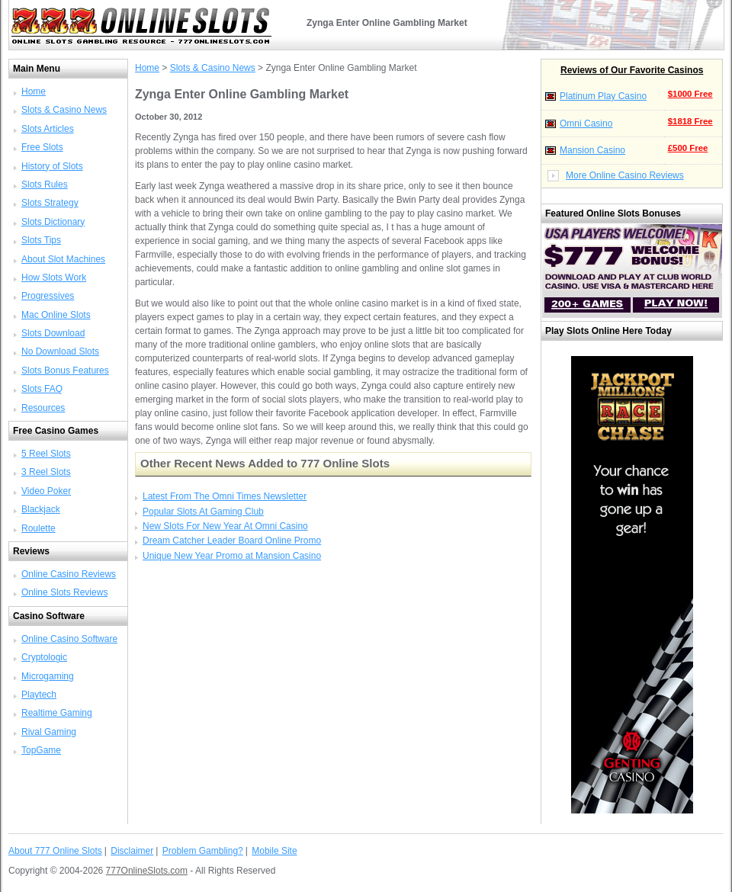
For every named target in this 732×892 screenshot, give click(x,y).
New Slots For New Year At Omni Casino (225, 526)
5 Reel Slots (46, 453)
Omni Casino (586, 123)
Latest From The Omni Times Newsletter (225, 496)
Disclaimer (132, 850)
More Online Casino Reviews (625, 175)
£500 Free (688, 147)
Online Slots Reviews (64, 592)
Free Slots (42, 147)
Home (33, 91)
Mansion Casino (592, 150)
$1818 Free (690, 121)
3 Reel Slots (46, 472)
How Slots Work (53, 277)
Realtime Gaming (56, 713)
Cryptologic (44, 657)
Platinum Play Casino (603, 96)
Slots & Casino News (64, 109)
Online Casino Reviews (68, 574)
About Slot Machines (63, 259)
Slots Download (53, 333)
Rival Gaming (48, 732)
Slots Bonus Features (65, 370)
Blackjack (40, 509)
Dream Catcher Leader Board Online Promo (232, 540)
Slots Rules (44, 184)
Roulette (38, 528)
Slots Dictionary (53, 222)
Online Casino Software (69, 639)
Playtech (38, 694)
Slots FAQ (42, 388)
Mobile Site (274, 850)
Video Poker (46, 491)
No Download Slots (60, 351)
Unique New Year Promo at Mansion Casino (232, 555)
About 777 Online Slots (55, 850)
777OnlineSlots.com (147, 870)
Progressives (47, 295)
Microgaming (47, 676)
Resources (43, 408)
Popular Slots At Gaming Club (203, 511)
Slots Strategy (50, 202)
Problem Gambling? (202, 850)
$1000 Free (690, 93)
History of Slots (52, 166)
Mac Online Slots (56, 315)
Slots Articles (47, 129)
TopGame (41, 750)
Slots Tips (41, 240)
